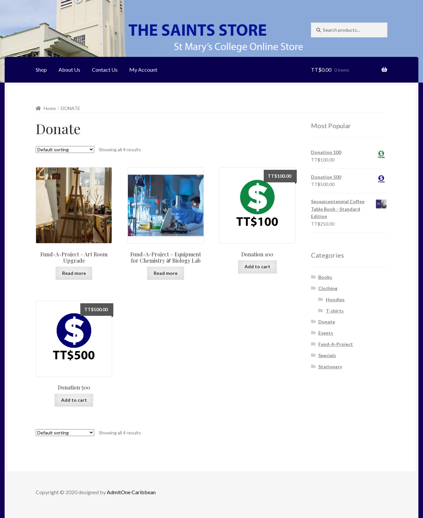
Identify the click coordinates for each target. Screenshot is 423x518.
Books (325, 277)
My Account (143, 69)
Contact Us (105, 69)
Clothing (327, 288)
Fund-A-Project (335, 344)
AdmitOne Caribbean (131, 492)
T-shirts (335, 311)
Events (325, 333)
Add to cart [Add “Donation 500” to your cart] (74, 400)
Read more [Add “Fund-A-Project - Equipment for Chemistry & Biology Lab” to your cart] (165, 273)
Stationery (330, 366)
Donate (326, 321)
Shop (41, 69)
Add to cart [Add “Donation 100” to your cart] (257, 266)
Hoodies (335, 299)
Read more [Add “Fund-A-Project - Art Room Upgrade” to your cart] (74, 273)
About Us (69, 69)
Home (50, 108)
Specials (327, 355)
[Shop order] (65, 149)
